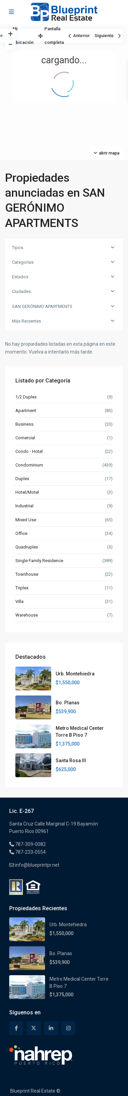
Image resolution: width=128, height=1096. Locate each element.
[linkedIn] (51, 1028)
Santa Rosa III (71, 760)
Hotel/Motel (27, 492)
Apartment (25, 410)
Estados (20, 276)
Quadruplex (26, 547)
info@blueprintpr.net (36, 865)
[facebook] (16, 1028)
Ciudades (21, 291)
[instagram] (68, 1028)
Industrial (24, 505)
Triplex (21, 587)
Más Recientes (26, 321)
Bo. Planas (68, 702)
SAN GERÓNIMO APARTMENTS (42, 306)
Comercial (25, 437)
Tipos (17, 247)
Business (24, 424)
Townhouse (26, 574)
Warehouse (26, 615)
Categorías (22, 262)
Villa (19, 601)
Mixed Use (25, 519)
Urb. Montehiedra (75, 673)
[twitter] (34, 1028)
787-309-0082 (30, 844)
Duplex (22, 478)
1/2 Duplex (26, 396)
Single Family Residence (39, 560)
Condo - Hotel (29, 451)
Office (21, 533)
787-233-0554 (30, 852)
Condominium (29, 465)
